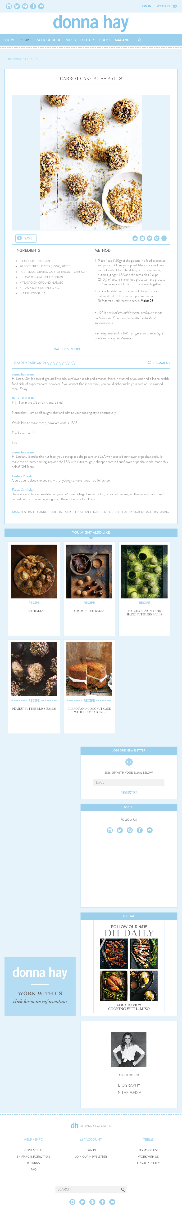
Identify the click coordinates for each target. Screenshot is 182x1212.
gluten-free (110, 512)
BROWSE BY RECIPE (23, 58)
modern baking (157, 512)
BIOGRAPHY (129, 1085)
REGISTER (129, 793)
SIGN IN (91, 1150)
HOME (10, 40)
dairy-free (66, 512)
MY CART (163, 6)
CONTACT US (33, 1150)
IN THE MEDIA (129, 1092)
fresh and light (87, 512)
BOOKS (105, 40)
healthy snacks (133, 512)
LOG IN (146, 6)
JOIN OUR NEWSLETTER (91, 1157)
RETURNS (33, 1163)
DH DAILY (87, 40)
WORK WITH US (148, 1157)
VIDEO (71, 40)
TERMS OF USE (149, 1150)
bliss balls (28, 512)
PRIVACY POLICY (148, 1163)
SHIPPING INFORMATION (33, 1157)
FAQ (33, 1170)
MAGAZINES (124, 40)
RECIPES (25, 40)
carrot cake (47, 512)
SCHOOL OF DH (49, 40)
